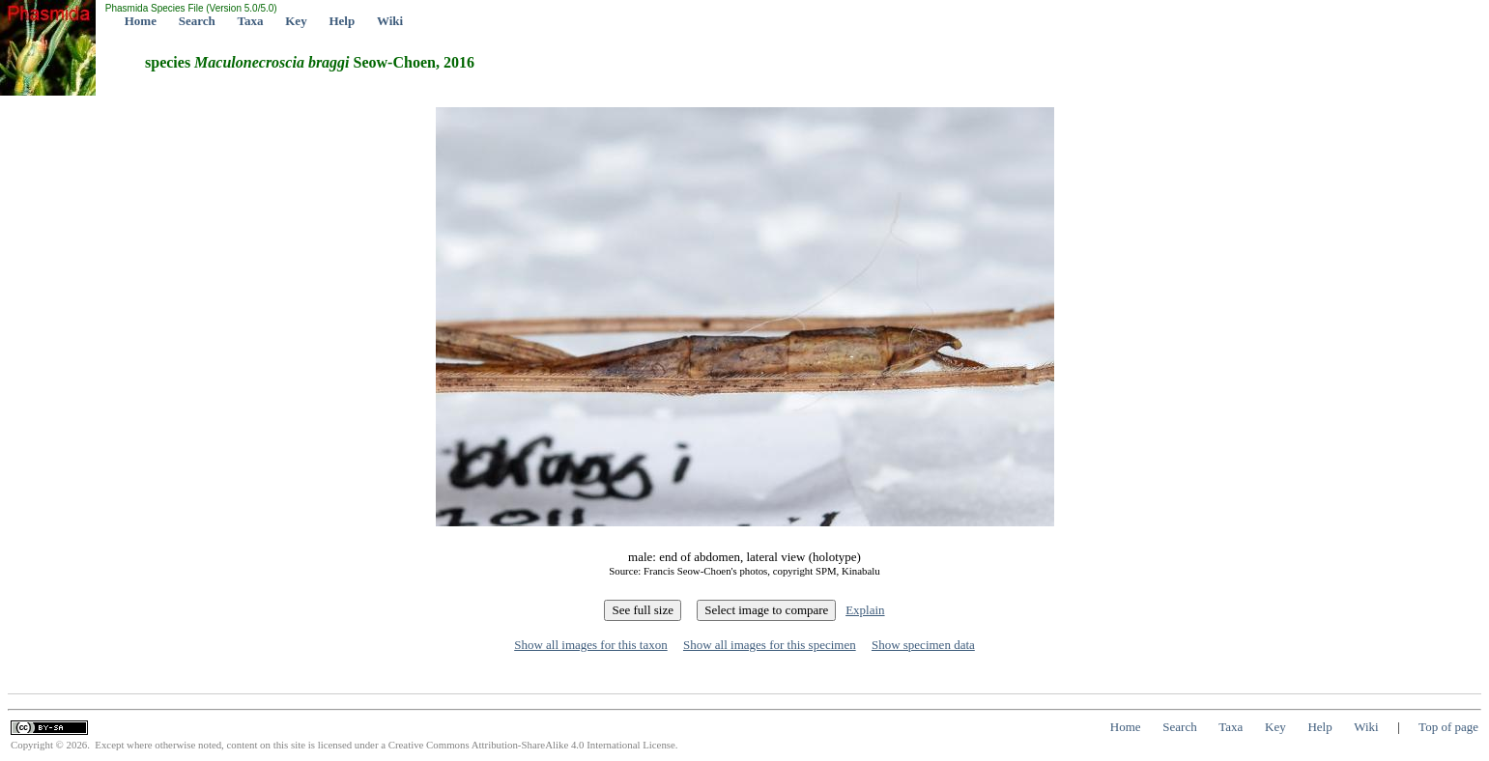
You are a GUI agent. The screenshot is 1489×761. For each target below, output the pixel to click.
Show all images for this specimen (769, 644)
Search (197, 21)
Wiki (390, 21)
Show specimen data (923, 644)
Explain (864, 610)
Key (295, 21)
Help (342, 21)
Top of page (1448, 726)
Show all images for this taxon (591, 644)
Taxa (251, 21)
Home (141, 21)
